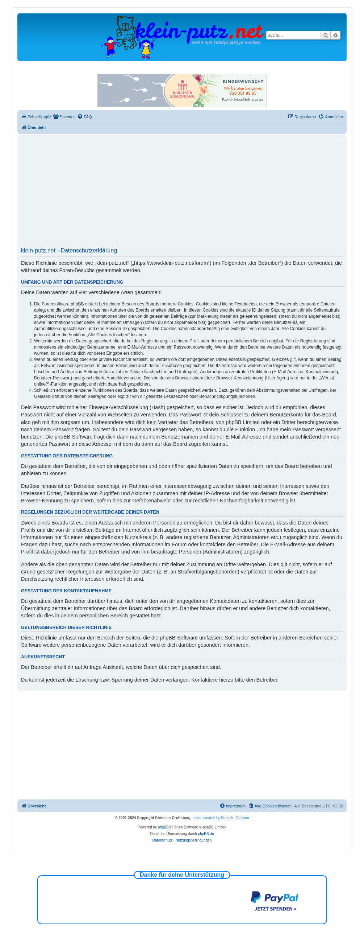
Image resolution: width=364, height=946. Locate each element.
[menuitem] (64, 116)
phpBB (163, 827)
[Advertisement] (182, 193)
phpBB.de (206, 834)
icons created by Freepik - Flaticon (221, 818)
